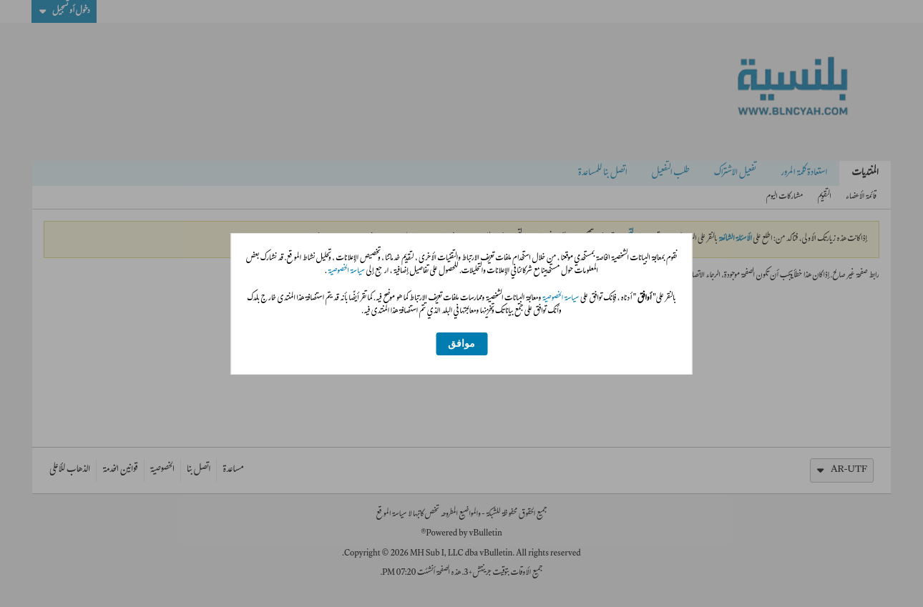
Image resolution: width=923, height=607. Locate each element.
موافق (461, 343)
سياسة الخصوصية (346, 271)
